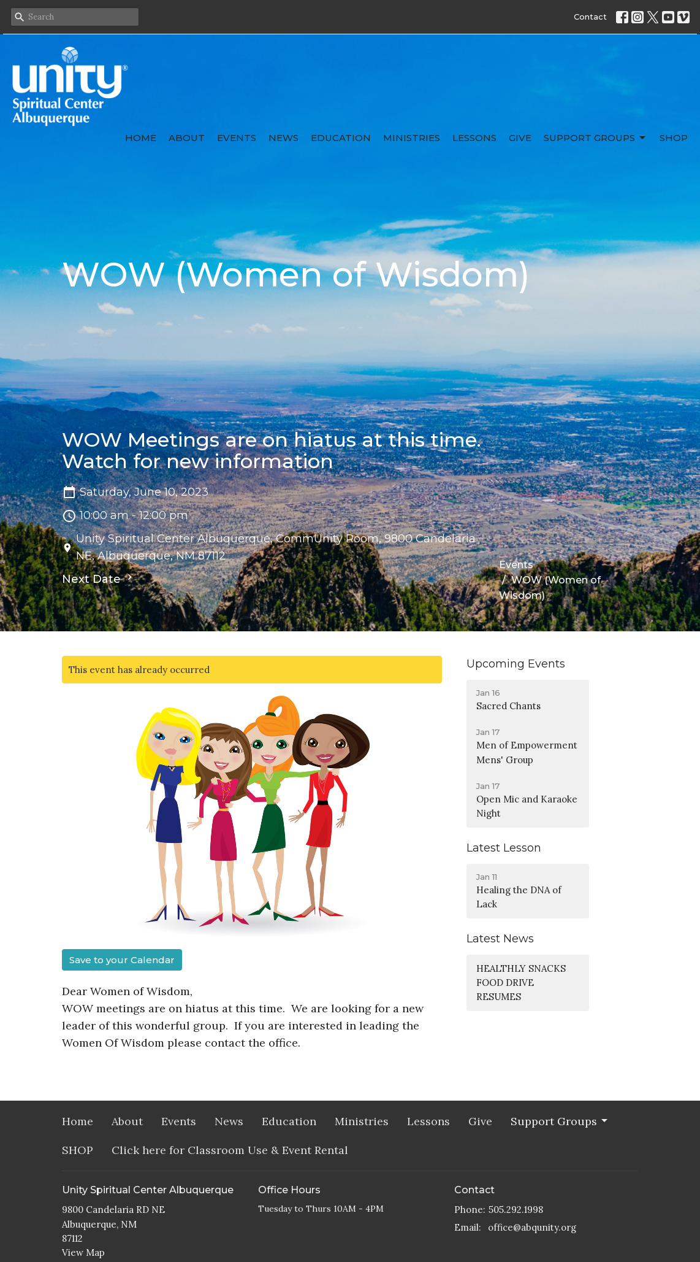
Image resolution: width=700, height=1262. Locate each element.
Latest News (500, 938)
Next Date (98, 578)
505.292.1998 (516, 1209)
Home (140, 138)
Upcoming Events (515, 664)
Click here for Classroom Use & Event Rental (230, 1150)
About (187, 138)
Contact (590, 16)
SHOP (674, 138)
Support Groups (595, 138)
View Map (83, 1252)
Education (341, 138)
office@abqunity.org (532, 1227)
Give (520, 138)
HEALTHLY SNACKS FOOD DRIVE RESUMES (521, 983)
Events (236, 138)
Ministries (411, 138)
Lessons (474, 138)
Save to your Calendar (122, 960)
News (283, 138)
